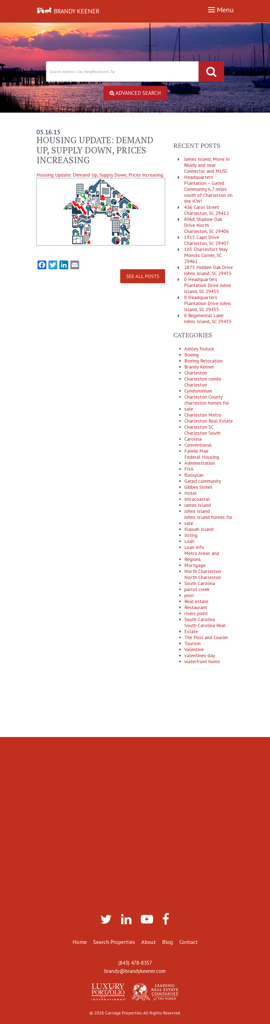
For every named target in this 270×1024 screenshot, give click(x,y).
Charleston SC (199, 427)
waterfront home (202, 662)
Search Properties (114, 942)
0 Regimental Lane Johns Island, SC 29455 (208, 319)
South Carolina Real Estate (205, 629)
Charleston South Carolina (202, 436)
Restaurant (195, 608)
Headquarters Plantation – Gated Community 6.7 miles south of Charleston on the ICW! (208, 190)
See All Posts (142, 276)
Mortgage (194, 566)
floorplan (193, 475)
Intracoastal (197, 499)
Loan (189, 542)
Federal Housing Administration (201, 460)
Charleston (195, 373)
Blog (167, 942)
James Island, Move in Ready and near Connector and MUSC (206, 166)
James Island (197, 505)
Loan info (194, 548)
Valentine (194, 650)
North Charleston (202, 572)
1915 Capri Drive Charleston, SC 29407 (206, 241)
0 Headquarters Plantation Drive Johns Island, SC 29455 (207, 286)
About (148, 942)
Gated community (202, 481)
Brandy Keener (199, 367)
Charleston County (203, 397)
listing (190, 536)
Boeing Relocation (203, 361)
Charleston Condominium (198, 388)
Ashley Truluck (199, 349)
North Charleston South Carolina (202, 581)
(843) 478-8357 (135, 963)
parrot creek (196, 590)
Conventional (198, 445)
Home (80, 942)
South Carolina (199, 620)
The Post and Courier (206, 638)
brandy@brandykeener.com (135, 971)
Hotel (190, 493)
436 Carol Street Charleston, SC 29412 (206, 211)
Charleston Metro (202, 415)
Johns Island (197, 511)
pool (189, 596)
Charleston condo (202, 379)
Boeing (191, 355)
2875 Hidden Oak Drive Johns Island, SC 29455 (208, 271)
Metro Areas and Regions (201, 557)
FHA (189, 469)
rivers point (196, 614)
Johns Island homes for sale (208, 520)
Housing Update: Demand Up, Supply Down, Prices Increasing (100, 209)
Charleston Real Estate (208, 421)
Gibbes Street (198, 487)
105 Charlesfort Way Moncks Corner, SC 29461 (205, 256)
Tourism (192, 644)
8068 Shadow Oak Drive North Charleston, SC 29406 (206, 226)
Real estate (196, 602)
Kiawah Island (199, 529)
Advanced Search (135, 93)
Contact (188, 942)
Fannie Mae (196, 451)
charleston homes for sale (206, 406)
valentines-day (199, 656)
